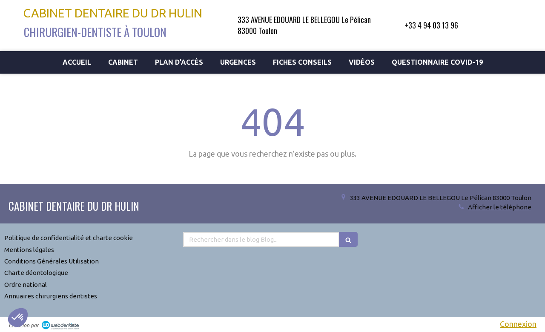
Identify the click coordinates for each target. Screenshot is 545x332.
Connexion (518, 324)
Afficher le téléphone (499, 207)
